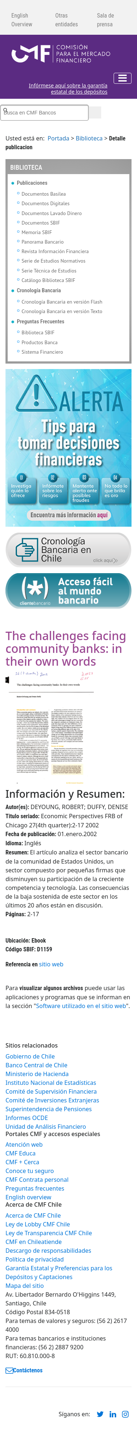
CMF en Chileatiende (33, 1242)
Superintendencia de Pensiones (48, 1109)
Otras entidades (66, 20)
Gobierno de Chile (30, 1056)
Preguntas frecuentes (34, 1188)
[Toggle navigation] (123, 78)
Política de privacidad (34, 1259)
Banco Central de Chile (36, 1065)
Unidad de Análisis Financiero (45, 1127)
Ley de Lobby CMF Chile (37, 1224)
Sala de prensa (105, 20)
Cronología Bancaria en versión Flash (62, 301)
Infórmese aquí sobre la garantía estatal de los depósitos (68, 89)
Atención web (24, 1144)
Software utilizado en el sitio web (81, 1006)
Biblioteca (89, 138)
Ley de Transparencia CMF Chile (48, 1233)
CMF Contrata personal (37, 1180)
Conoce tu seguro (29, 1171)
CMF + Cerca (22, 1162)
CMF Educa (20, 1153)
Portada (58, 138)
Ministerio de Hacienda (37, 1074)
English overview (28, 1197)
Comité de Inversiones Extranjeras (52, 1100)
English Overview (21, 20)
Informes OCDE (26, 1118)
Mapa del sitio (24, 1286)
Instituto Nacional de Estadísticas (50, 1083)
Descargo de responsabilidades (48, 1251)
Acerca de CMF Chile (33, 1215)
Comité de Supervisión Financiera (51, 1091)
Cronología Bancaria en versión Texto (62, 311)
